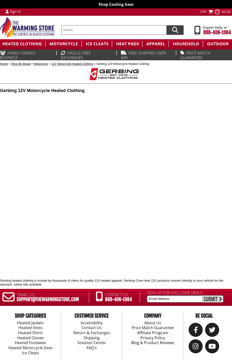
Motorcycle (41, 64)
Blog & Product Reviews (152, 343)
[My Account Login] (7, 11)
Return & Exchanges (91, 333)
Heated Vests (30, 328)
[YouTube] (212, 347)
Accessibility (91, 323)
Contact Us (91, 328)
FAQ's (92, 348)
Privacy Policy (152, 338)
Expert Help (215, 27)
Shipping (92, 338)
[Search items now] (175, 30)
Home (4, 64)
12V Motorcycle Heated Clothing (72, 64)
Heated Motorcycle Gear (30, 348)
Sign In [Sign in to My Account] (15, 11)
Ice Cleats (30, 353)
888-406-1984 (217, 33)
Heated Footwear (30, 343)
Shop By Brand (21, 64)
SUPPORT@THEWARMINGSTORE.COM (47, 299)
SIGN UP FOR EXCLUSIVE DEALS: (175, 292)
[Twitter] (212, 331)
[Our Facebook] (196, 331)
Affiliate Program (152, 333)
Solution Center (91, 343)
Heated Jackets (30, 323)
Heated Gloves (30, 338)
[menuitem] (22, 43)
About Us (152, 323)
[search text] (113, 30)
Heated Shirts (30, 333)
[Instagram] (196, 347)
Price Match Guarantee (153, 328)
